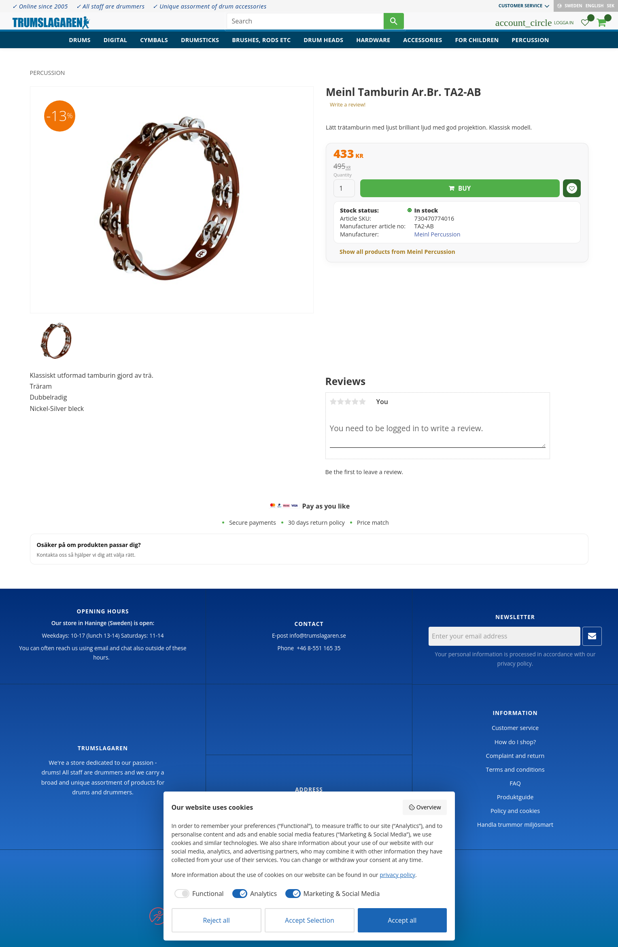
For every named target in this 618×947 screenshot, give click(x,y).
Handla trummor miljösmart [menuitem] (515, 824)
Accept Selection (309, 920)
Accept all (402, 920)
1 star (333, 401)
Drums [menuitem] (80, 47)
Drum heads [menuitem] (323, 47)
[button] (585, 26)
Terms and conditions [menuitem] (515, 769)
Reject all (216, 920)
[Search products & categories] (305, 24)
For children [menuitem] (477, 47)
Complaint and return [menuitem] (515, 756)
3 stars (348, 401)
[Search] (394, 24)
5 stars (362, 401)
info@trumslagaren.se (317, 635)
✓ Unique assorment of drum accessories (209, 6)
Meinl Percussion (437, 234)
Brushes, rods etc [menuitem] (261, 47)
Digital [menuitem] (115, 47)
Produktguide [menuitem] (515, 797)
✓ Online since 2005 (40, 6)
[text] (457, 154)
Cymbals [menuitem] (154, 47)
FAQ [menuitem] (515, 783)
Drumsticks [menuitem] (200, 47)
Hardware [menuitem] (373, 47)
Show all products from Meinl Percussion (397, 251)
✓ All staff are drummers (110, 6)
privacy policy (514, 663)
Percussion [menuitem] (530, 47)
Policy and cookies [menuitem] (515, 811)
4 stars (355, 401)
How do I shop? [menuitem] (515, 742)
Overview (424, 807)
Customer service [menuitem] (520, 5)
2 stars (340, 401)
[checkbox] (198, 893)
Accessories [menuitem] (422, 47)
